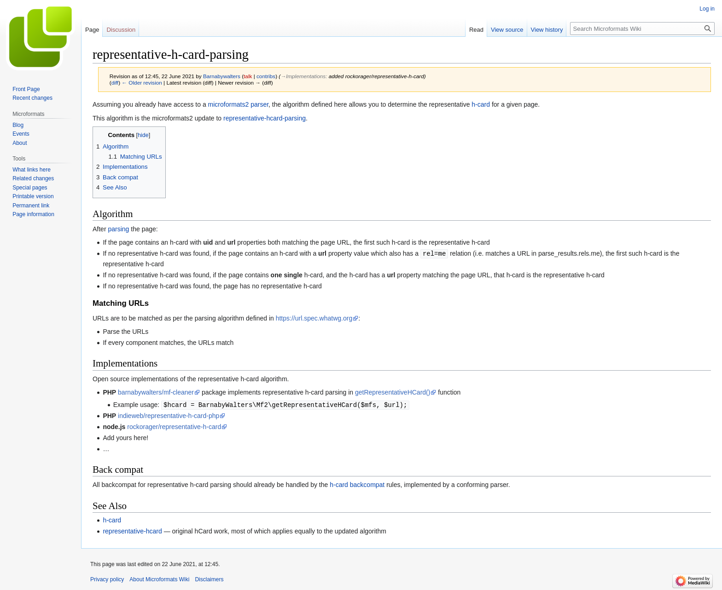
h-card (481, 104)
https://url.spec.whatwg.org (314, 317)
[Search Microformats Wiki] (642, 28)
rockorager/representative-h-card (174, 426)
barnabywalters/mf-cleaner (156, 391)
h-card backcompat (357, 483)
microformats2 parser (238, 104)
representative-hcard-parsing (264, 118)
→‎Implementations (303, 76)
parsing (118, 229)
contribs (265, 76)
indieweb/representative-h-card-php (168, 414)
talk (248, 76)
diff (114, 83)
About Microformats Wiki (159, 578)
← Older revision (142, 83)
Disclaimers (209, 578)
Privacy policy (107, 578)
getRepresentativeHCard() (392, 391)
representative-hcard (132, 530)
